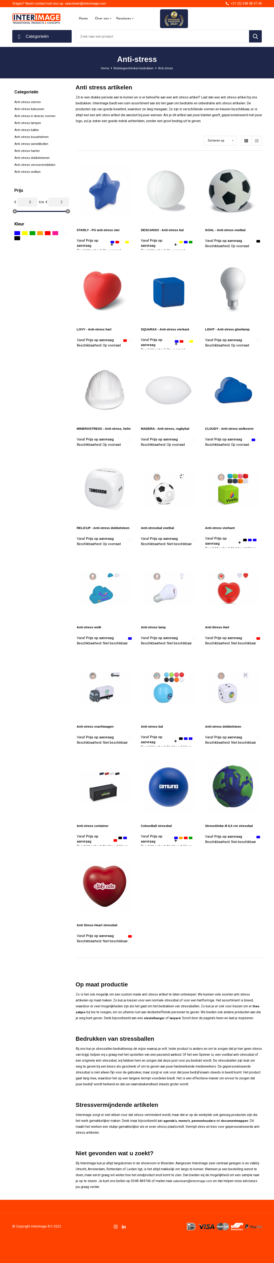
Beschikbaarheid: (227, 247)
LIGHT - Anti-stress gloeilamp (228, 329)
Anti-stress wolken (27, 172)
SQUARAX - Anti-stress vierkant (166, 329)
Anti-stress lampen (27, 123)
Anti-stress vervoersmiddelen (34, 165)
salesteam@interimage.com (193, 1181)
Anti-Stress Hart (218, 627)
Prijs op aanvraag (224, 241)
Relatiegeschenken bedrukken (133, 68)
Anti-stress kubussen (29, 109)
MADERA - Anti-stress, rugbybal (166, 428)
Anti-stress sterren (27, 102)
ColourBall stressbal (157, 826)
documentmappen (238, 1121)
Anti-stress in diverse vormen (34, 116)
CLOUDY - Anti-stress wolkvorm (231, 428)
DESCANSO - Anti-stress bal (163, 230)
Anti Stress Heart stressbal (98, 925)
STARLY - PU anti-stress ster (100, 230)
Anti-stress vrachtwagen (96, 726)
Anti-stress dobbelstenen (32, 158)
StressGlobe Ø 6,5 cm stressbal (230, 826)
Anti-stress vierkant (221, 528)
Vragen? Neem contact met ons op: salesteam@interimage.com (59, 3)
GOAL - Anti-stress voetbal (226, 230)
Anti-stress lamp (154, 627)
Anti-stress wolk (90, 627)
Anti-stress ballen (26, 130)
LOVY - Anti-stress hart (95, 329)
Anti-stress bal (152, 726)
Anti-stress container (94, 826)
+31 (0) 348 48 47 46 (246, 3)
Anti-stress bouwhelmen (31, 137)
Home (83, 18)
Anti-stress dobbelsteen (224, 726)
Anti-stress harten (27, 151)
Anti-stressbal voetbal (158, 528)
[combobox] (162, 36)
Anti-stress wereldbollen (31, 144)
